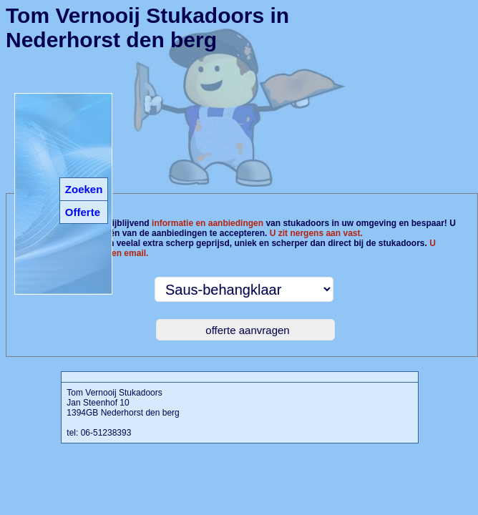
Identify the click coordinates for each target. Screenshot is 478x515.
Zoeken (84, 189)
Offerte (82, 212)
